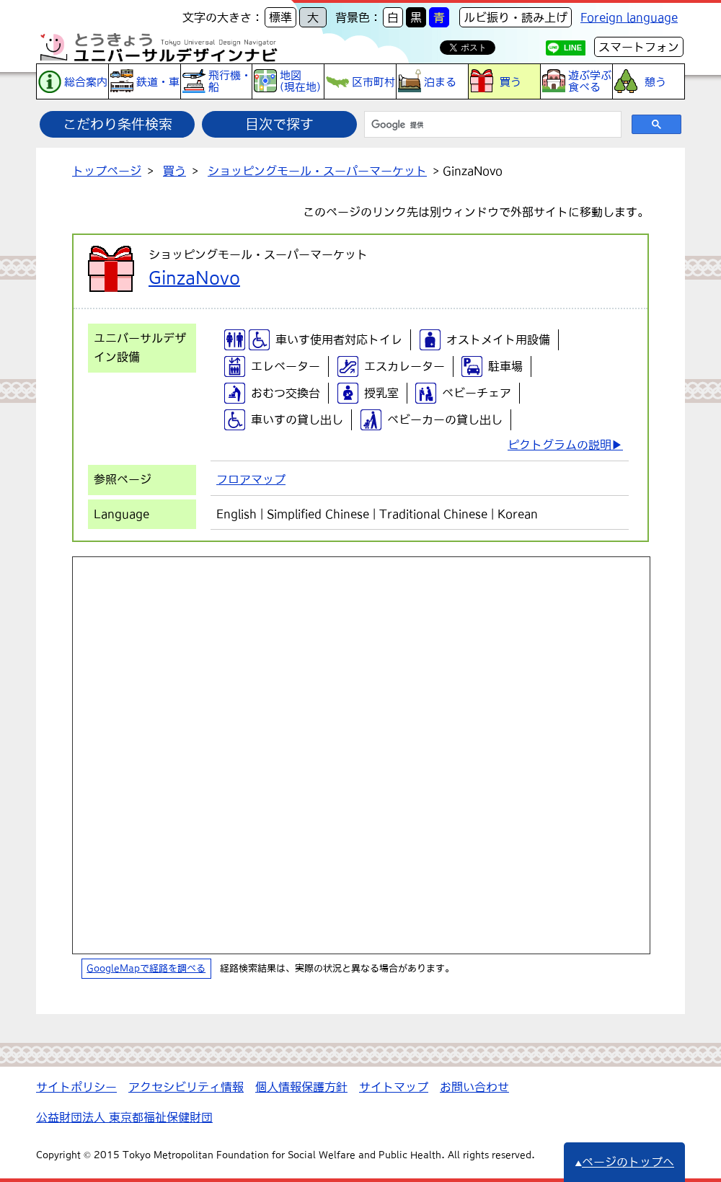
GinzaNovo (194, 277)
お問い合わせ (474, 1087)
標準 (280, 17)
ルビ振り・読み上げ (515, 17)
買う (174, 171)
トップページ (106, 171)
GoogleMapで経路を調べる (146, 968)
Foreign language (629, 17)
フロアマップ (251, 479)
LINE (573, 47)
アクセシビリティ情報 (186, 1087)
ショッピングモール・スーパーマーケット (317, 171)
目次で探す (279, 124)
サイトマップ (393, 1087)
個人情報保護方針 (301, 1087)
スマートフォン (638, 47)
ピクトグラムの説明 (559, 444)
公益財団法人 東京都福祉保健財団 (124, 1117)
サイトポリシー (76, 1087)
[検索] (491, 124)
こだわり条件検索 (117, 124)
